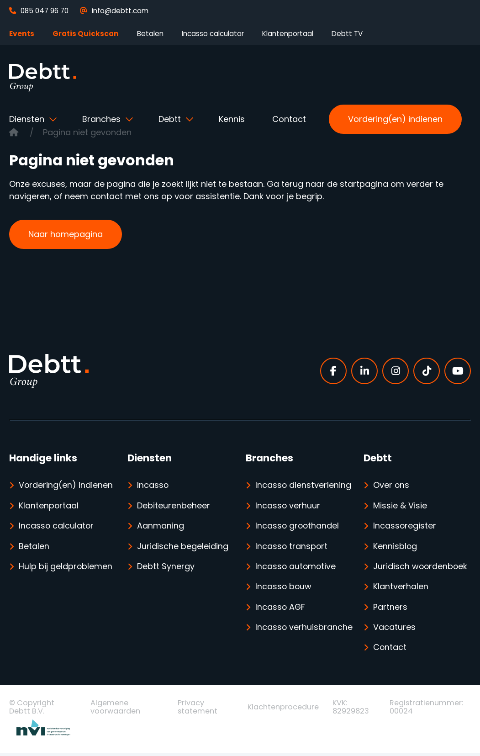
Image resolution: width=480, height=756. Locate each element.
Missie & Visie (400, 506)
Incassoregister (405, 526)
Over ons (391, 485)
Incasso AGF (280, 608)
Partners (390, 608)
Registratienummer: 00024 (426, 709)
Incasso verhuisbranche (287, 640)
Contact (289, 119)
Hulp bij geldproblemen (66, 567)
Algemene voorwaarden (115, 709)
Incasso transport (291, 547)
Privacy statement (197, 709)
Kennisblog (395, 547)
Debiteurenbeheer (173, 506)
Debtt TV (347, 33)
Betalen (150, 33)
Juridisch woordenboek (421, 567)
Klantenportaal (287, 33)
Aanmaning (160, 526)
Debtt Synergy (166, 567)
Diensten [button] (28, 119)
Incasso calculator (213, 33)
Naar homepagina (65, 234)
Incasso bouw (283, 588)
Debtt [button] (170, 119)
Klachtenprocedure (283, 709)
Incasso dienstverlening (303, 485)
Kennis (232, 119)
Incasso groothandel (297, 526)
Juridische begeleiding (182, 547)
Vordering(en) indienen (395, 119)
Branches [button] (102, 119)
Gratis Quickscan (86, 33)
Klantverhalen (400, 588)
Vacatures (394, 629)
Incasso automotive (296, 567)
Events (21, 33)
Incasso (153, 485)
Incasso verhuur (288, 506)
